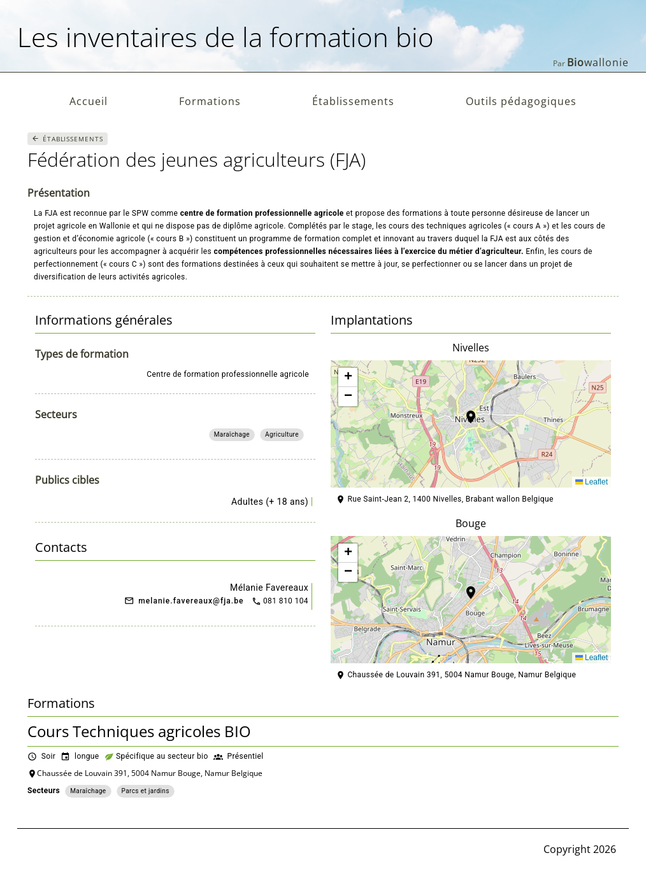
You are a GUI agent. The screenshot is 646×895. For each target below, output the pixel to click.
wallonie (598, 62)
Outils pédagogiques (521, 101)
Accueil (88, 101)
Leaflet (591, 481)
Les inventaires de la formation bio (225, 36)
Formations (210, 101)
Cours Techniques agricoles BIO (139, 731)
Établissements (353, 101)
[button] (471, 424)
